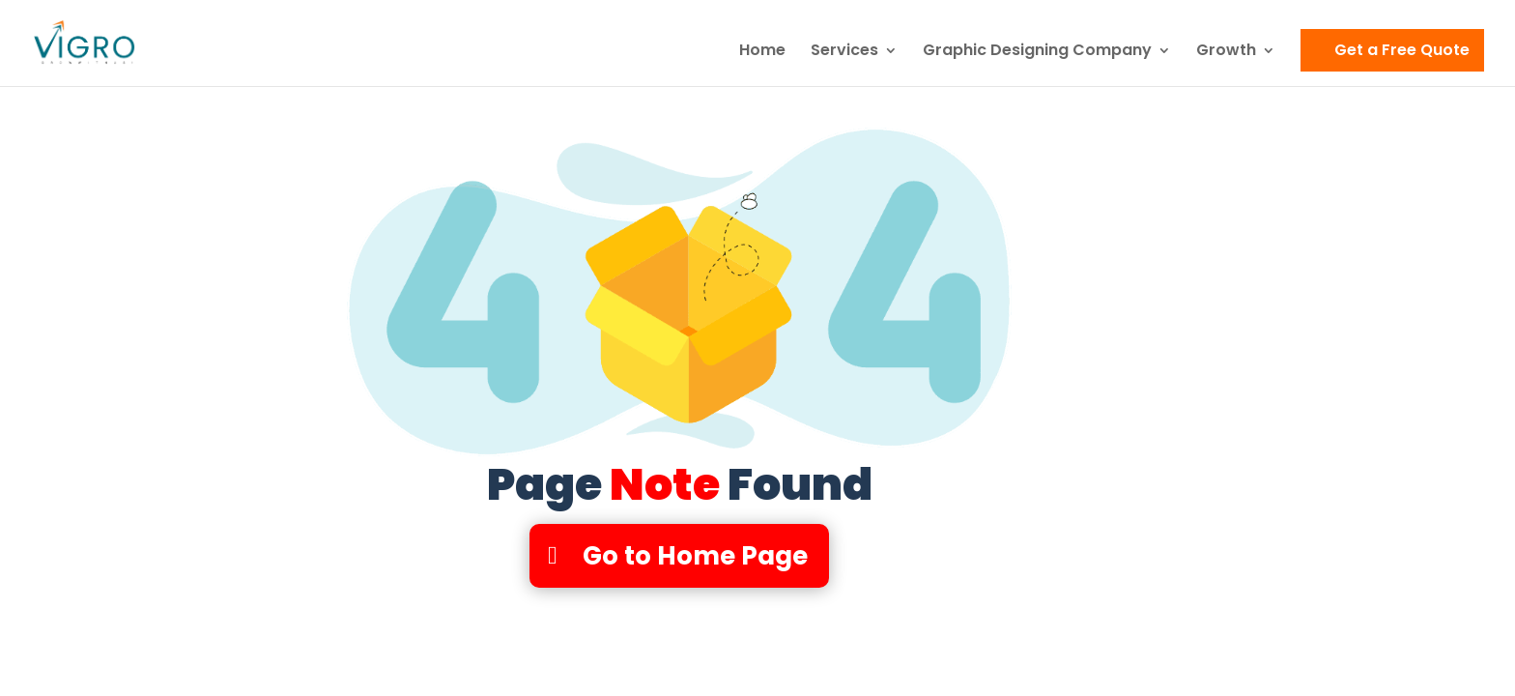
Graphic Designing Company (1037, 52)
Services (844, 52)
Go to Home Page (695, 555)
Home (762, 52)
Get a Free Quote (1402, 50)
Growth (1226, 52)
